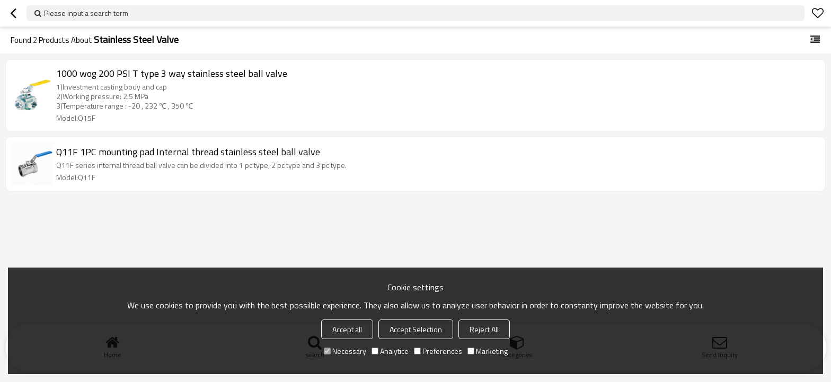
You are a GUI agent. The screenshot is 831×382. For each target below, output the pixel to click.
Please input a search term (86, 13)
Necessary (345, 351)
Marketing (487, 351)
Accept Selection (416, 329)
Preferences (438, 351)
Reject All (484, 329)
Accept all (347, 329)
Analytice (390, 351)
